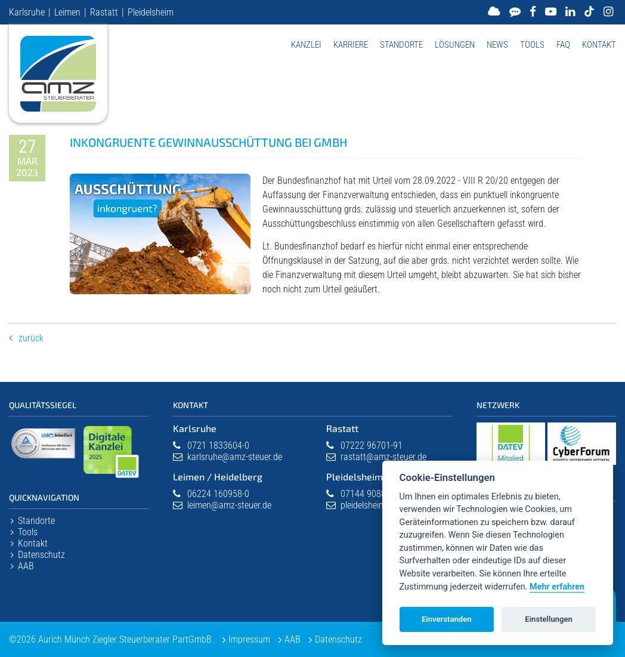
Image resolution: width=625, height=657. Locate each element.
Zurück (31, 338)
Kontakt (599, 44)
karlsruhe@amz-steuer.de (234, 456)
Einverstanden (447, 619)
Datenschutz (41, 554)
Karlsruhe (27, 12)
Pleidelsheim (151, 12)
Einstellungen (549, 619)
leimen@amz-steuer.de (229, 505)
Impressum (249, 639)
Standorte (401, 44)
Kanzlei (306, 44)
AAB (26, 566)
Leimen (67, 12)
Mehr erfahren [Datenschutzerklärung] (557, 587)
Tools (532, 44)
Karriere (350, 44)
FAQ (563, 44)
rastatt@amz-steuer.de (383, 456)
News (497, 44)
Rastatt (104, 12)
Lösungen (455, 44)
